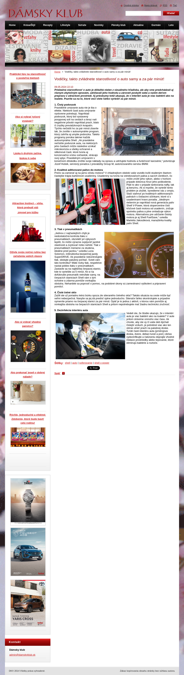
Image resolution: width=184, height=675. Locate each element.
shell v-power (101, 362)
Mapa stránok (150, 5)
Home (57, 72)
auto (74, 362)
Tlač (175, 5)
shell (67, 362)
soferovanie (85, 362)
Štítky (58, 363)
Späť (57, 373)
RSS (165, 5)
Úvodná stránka (131, 5)
